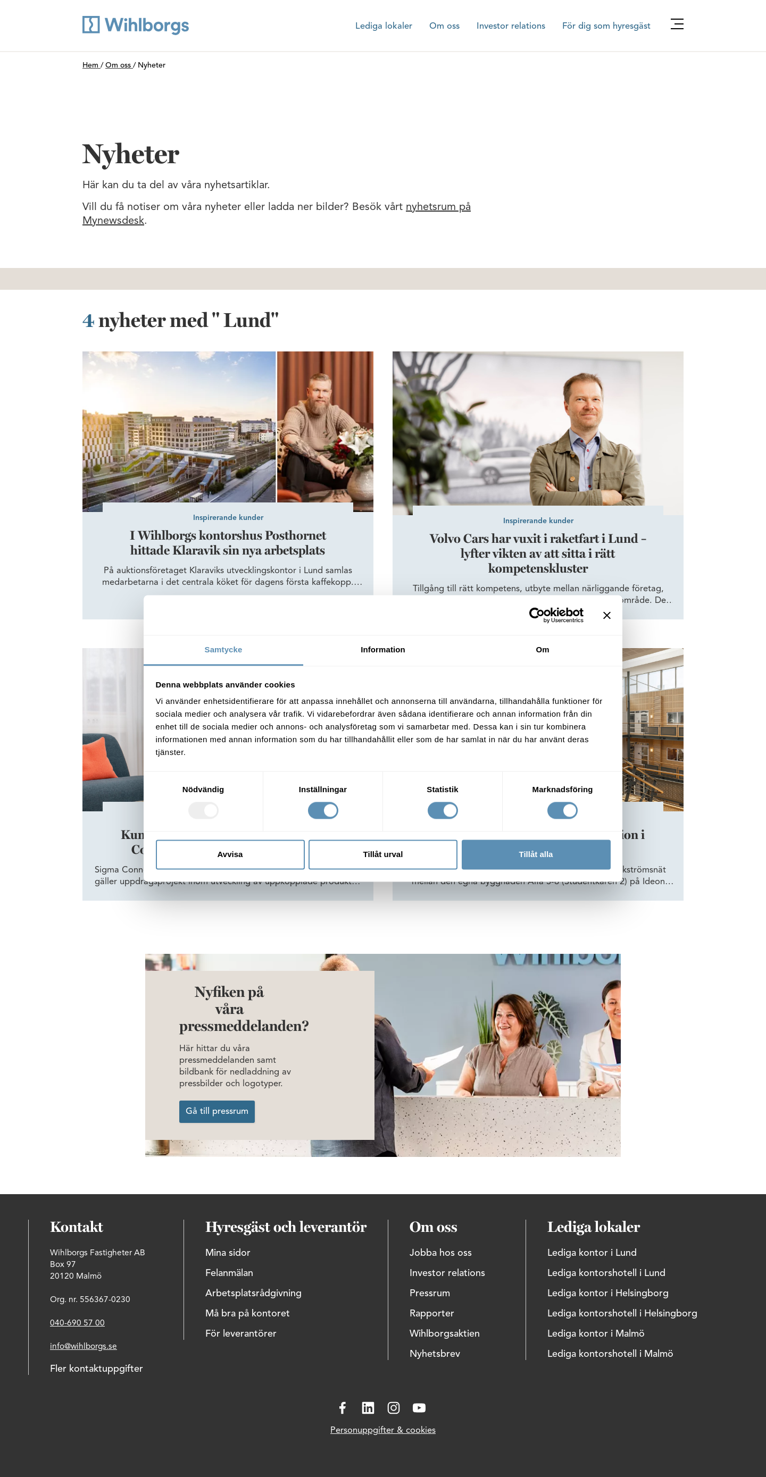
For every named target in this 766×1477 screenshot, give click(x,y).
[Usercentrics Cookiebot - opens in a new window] (537, 615)
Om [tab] (542, 649)
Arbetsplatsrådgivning (253, 1293)
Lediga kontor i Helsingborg (608, 1293)
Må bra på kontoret (247, 1314)
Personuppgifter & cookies (383, 1430)
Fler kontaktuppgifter (96, 1369)
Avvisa (230, 854)
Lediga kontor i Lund (592, 1253)
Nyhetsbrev (435, 1354)
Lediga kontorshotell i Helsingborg (622, 1314)
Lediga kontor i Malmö (596, 1334)
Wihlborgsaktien (445, 1334)
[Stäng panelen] (607, 615)
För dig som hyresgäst (606, 26)
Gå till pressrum (217, 1111)
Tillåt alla (536, 854)
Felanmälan (229, 1273)
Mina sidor (228, 1253)
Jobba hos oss (441, 1253)
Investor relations (511, 26)
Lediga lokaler (383, 26)
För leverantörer (241, 1334)
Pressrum (430, 1293)
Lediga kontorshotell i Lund (606, 1273)
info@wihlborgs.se (83, 1346)
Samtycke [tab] (224, 649)
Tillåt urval (383, 854)
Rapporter (432, 1314)
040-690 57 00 (77, 1323)
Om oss (444, 26)
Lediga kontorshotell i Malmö (610, 1354)
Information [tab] (383, 649)
